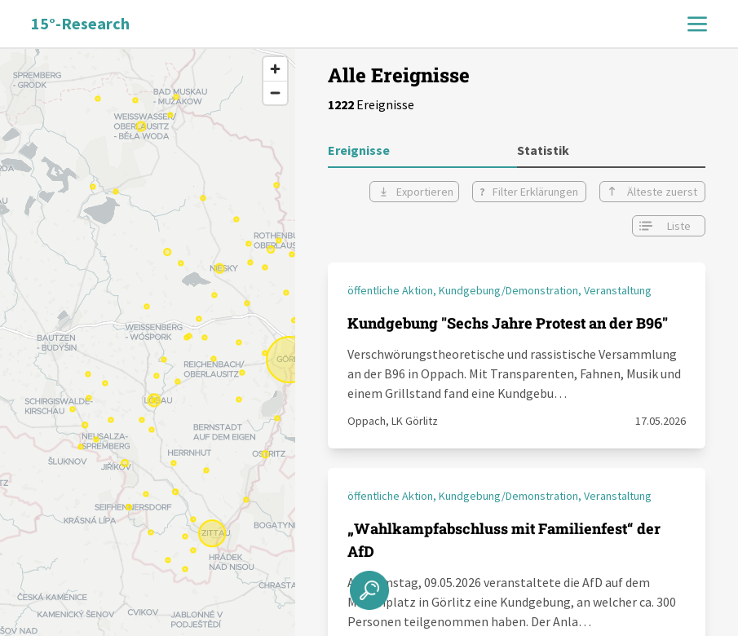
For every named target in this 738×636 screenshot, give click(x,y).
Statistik (543, 150)
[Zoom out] (275, 92)
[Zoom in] (275, 69)
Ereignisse (359, 150)
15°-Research (80, 23)
